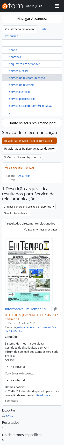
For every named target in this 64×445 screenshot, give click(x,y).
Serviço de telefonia (21, 85)
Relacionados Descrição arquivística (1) (29, 141)
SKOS (7, 416)
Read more (43, 395)
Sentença (15, 57)
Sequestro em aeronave (24, 64)
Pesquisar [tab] (11, 36)
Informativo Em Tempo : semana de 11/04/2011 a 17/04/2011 (27, 309)
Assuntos (24, 176)
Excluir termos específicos (41, 229)
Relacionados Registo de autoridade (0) (29, 148)
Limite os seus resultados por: (32, 123)
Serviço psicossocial (22, 99)
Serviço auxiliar (19, 71)
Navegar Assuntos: (32, 18)
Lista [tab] (44, 29)
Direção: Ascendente (16, 213)
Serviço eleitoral (19, 92)
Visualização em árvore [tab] (20, 29)
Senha (13, 50)
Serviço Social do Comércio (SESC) (31, 106)
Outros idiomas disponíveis (21, 157)
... (10, 43)
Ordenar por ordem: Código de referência (28, 206)
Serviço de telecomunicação (27, 78)
